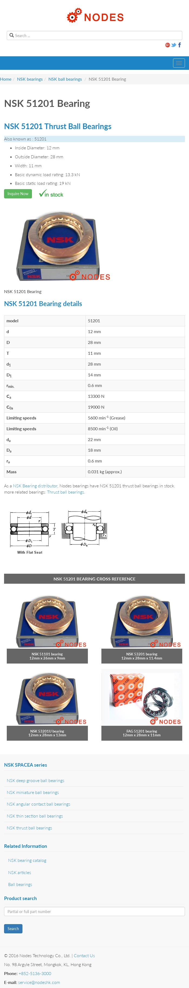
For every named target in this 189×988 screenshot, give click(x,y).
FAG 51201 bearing (142, 731)
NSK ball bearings (65, 78)
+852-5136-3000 (35, 973)
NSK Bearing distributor (35, 485)
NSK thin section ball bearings (35, 815)
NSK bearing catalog (27, 860)
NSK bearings (30, 78)
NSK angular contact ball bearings (38, 803)
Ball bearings (20, 884)
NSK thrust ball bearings (29, 827)
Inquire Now (18, 193)
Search (13, 928)
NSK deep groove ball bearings (35, 780)
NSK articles (19, 872)
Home (5, 78)
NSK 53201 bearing (141, 654)
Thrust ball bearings (65, 491)
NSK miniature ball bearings (33, 792)
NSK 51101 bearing (47, 654)
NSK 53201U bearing (47, 731)
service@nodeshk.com (39, 982)
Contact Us (84, 955)
